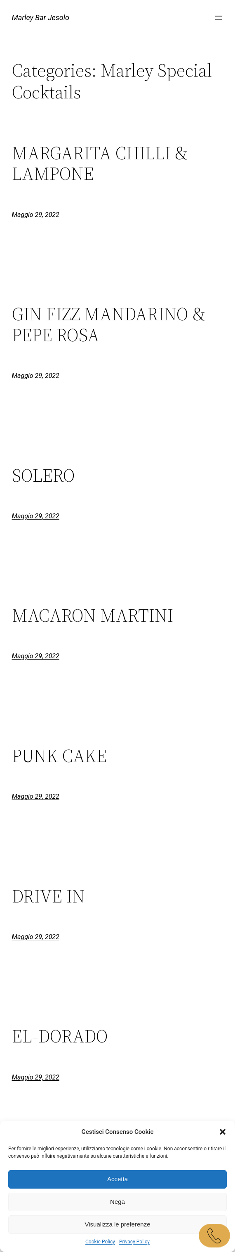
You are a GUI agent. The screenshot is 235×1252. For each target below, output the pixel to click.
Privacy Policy (134, 1242)
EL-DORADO (60, 1036)
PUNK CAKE (59, 756)
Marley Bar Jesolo (41, 17)
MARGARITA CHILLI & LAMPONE (100, 163)
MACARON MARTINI (92, 615)
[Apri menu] (218, 18)
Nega (117, 1201)
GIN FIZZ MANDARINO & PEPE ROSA (108, 324)
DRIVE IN (48, 896)
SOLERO (43, 475)
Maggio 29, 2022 (35, 215)
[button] (223, 1132)
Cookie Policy (100, 1242)
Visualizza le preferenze (117, 1224)
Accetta (117, 1178)
